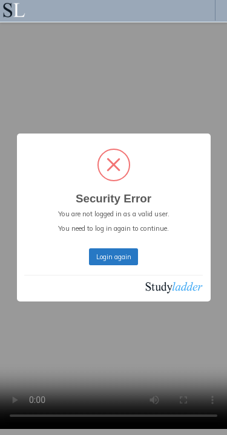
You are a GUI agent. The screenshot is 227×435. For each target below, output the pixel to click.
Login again (113, 257)
